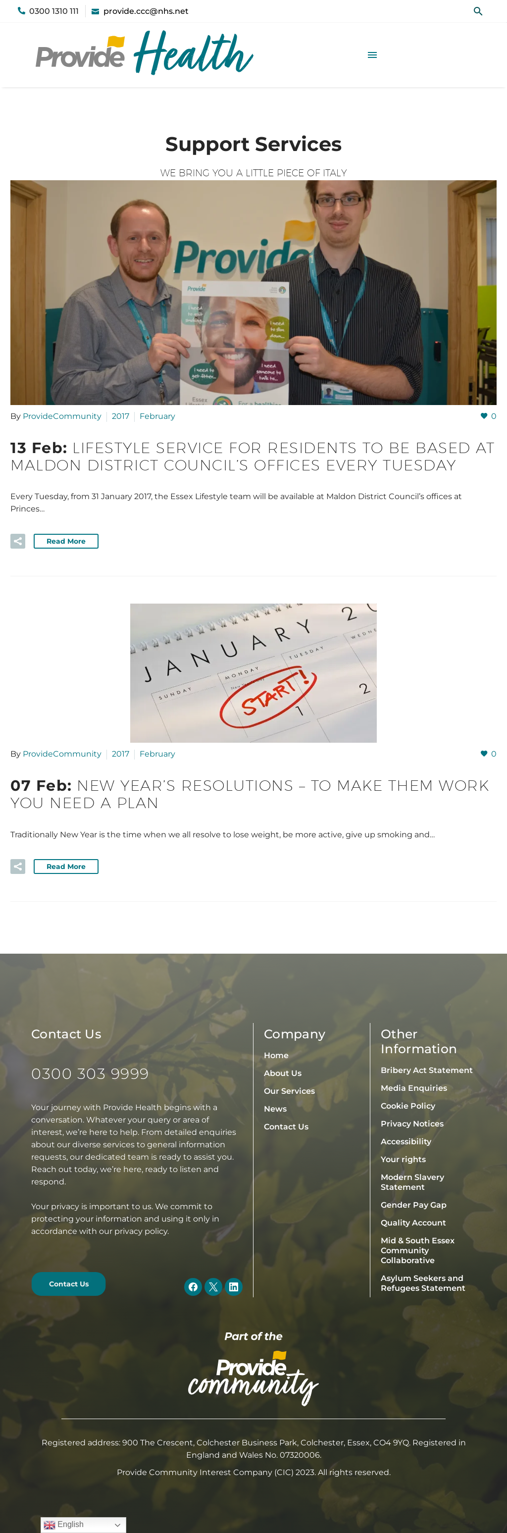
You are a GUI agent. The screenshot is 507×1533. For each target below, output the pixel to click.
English (64, 1525)
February (157, 416)
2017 (120, 416)
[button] (478, 11)
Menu (372, 55)
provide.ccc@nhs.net (146, 11)
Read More (66, 541)
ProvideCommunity (62, 416)
